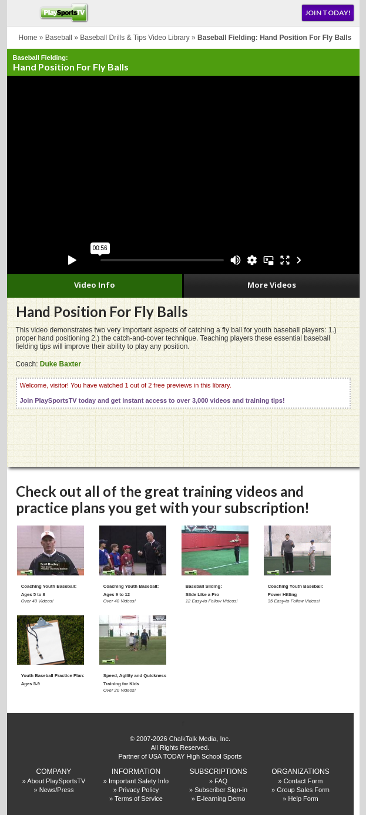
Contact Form (303, 780)
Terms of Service (139, 798)
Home (28, 37)
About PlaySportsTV (56, 780)
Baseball (58, 37)
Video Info (94, 284)
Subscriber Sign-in (220, 789)
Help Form (303, 798)
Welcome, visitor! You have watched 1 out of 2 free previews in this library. (152, 393)
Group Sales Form (303, 789)
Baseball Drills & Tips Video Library (135, 37)
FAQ (220, 780)
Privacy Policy (139, 789)
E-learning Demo (221, 798)
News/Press (56, 789)
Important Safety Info (139, 780)
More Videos (271, 284)
